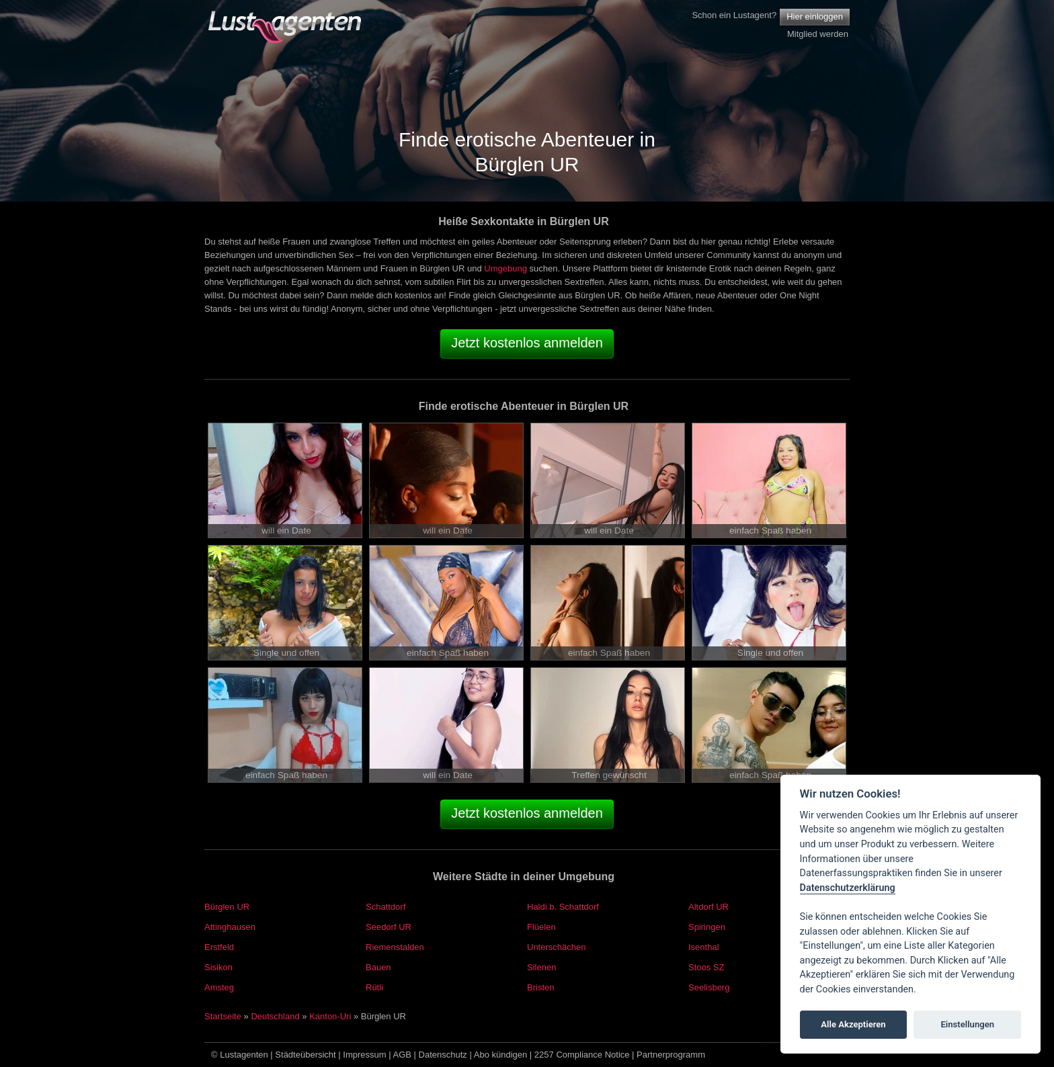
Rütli (374, 987)
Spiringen (706, 927)
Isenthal (703, 947)
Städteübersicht (305, 1055)
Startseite (222, 1016)
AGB (402, 1055)
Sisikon (218, 967)
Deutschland (275, 1016)
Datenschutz (443, 1055)
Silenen (541, 967)
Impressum (364, 1055)
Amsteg (219, 987)
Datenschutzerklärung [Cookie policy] (847, 888)
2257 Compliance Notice (582, 1055)
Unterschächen (556, 947)
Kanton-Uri (330, 1016)
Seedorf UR (388, 927)
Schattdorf (385, 907)
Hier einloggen (814, 16)
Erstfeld (219, 947)
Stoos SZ (706, 967)
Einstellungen (967, 1024)
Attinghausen (229, 927)
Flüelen (541, 927)
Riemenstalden (395, 947)
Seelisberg (708, 987)
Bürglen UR (226, 907)
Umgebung (505, 268)
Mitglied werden (817, 34)
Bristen (540, 987)
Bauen (378, 967)
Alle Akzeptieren (853, 1024)
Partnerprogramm (671, 1055)
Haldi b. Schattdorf (563, 907)
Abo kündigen (501, 1055)
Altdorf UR (708, 907)
